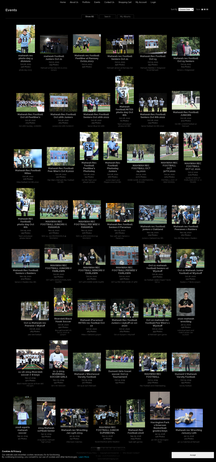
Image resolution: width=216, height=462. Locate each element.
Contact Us (109, 2)
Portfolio (86, 2)
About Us (74, 2)
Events (97, 2)
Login (153, 2)
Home (63, 2)
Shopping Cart (124, 2)
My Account (141, 2)
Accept (193, 455)
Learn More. (84, 457)
